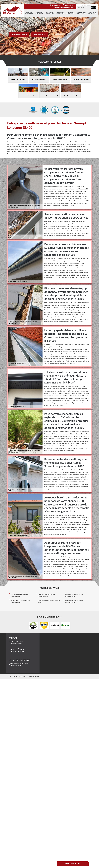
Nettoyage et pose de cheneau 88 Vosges (81, 13)
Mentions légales (34, 676)
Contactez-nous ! (39, 35)
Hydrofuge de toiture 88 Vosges (92, 13)
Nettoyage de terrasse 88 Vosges (49, 13)
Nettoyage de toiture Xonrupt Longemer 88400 (19, 595)
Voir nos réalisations (19, 35)
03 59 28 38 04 (54, 5)
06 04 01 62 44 (67, 5)
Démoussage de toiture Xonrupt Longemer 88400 (20, 601)
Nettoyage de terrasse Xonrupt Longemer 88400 (74, 595)
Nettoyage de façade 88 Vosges (39, 13)
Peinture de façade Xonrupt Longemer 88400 (49, 601)
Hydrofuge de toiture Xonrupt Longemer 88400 (74, 601)
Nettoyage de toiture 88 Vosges (29, 13)
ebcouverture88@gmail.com (63, 7)
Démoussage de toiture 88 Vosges (60, 13)
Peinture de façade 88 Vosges (71, 13)
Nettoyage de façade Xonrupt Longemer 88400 (46, 595)
